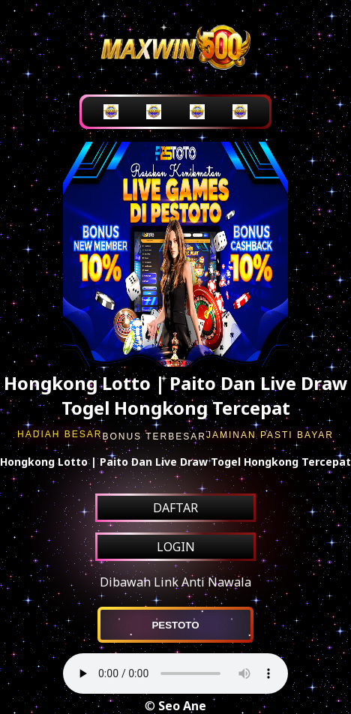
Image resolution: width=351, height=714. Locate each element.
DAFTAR (175, 508)
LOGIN (176, 546)
